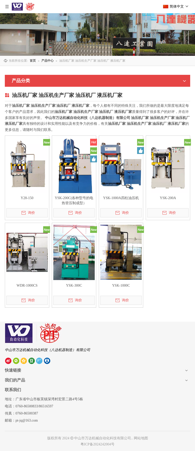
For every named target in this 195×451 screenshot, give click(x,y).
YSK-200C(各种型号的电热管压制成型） (74, 200)
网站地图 (141, 438)
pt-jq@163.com (26, 420)
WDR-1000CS (27, 285)
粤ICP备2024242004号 (97, 444)
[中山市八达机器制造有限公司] (34, 333)
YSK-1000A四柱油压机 (121, 198)
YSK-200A (168, 198)
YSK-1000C (121, 285)
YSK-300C (74, 285)
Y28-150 (27, 198)
